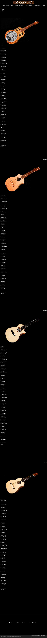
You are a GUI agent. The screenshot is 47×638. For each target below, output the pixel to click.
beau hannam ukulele (3, 54)
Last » (36, 622)
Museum (21, 5)
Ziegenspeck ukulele (3, 288)
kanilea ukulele (3, 237)
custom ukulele (5, 221)
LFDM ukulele (5, 253)
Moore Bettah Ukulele (3, 114)
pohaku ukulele (3, 567)
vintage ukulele (3, 285)
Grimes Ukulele (3, 83)
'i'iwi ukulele (2, 50)
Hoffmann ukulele (3, 529)
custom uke (2, 516)
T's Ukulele (4, 131)
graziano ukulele (3, 82)
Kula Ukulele (2, 102)
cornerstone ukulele (3, 513)
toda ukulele (2, 133)
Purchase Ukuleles (28, 5)
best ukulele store (3, 208)
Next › (33, 622)
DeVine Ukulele (3, 79)
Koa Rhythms (4, 243)
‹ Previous (17, 622)
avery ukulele (4, 51)
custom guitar (5, 218)
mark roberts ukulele (3, 108)
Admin (20, 636)
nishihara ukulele (3, 115)
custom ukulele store (3, 76)
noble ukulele (2, 117)
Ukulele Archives (9, 5)
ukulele (2, 136)
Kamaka (4, 89)
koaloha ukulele (3, 99)
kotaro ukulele (5, 101)
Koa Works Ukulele (3, 98)
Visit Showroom (37, 5)
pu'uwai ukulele (3, 127)
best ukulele (4, 60)
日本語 (43, 5)
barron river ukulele (3, 53)
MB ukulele (4, 259)
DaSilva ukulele (3, 224)
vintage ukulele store (3, 140)
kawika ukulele (3, 92)
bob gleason (2, 211)
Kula (1, 545)
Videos (16, 5)
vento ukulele (4, 137)
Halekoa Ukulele (3, 85)
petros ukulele (5, 272)
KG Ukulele (4, 536)
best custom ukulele (3, 202)
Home (3, 5)
